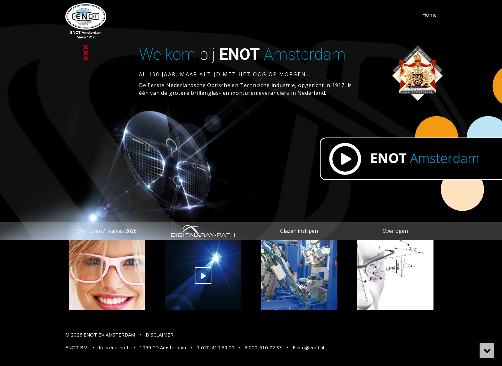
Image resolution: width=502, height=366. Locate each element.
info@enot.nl (310, 347)
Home (429, 14)
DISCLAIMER (160, 334)
